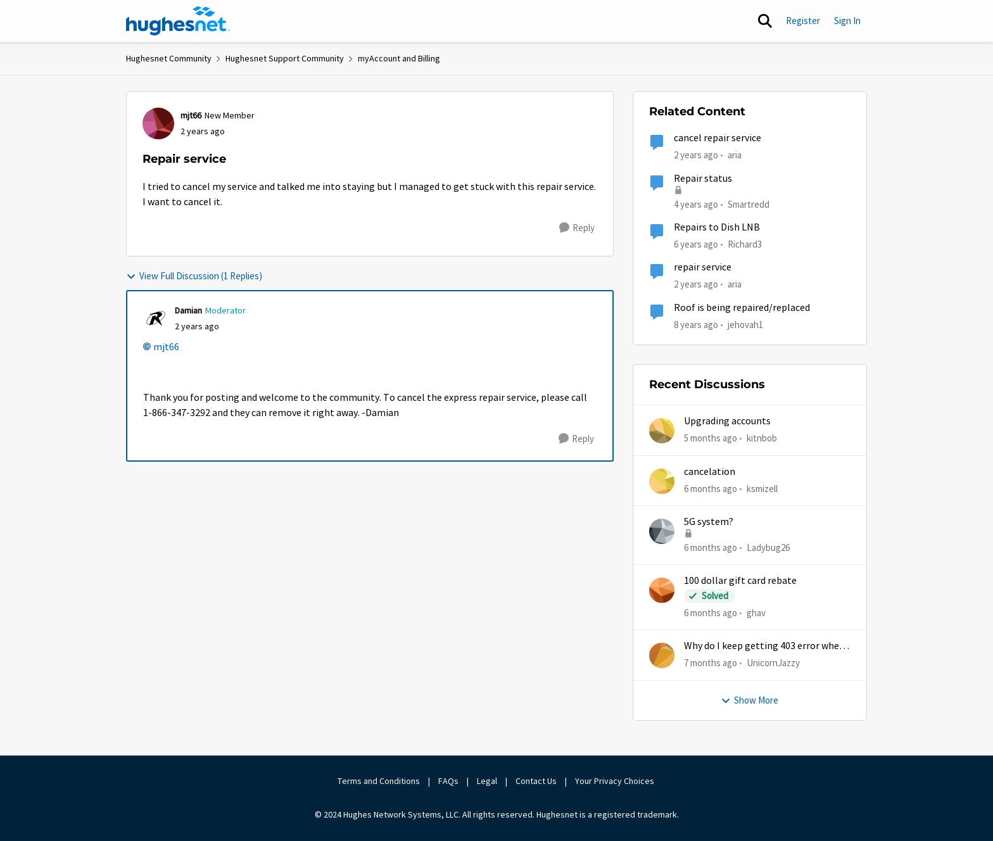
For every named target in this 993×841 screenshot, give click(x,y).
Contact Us (536, 781)
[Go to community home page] (178, 20)
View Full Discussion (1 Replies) (194, 276)
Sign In (847, 21)
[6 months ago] (710, 488)
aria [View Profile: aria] (735, 155)
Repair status (703, 178)
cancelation (709, 471)
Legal (487, 781)
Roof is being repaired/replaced (742, 307)
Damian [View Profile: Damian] (188, 310)
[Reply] (577, 228)
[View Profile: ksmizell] (661, 481)
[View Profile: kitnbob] (661, 430)
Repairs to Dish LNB (717, 227)
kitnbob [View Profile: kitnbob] (762, 438)
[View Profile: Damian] (155, 318)
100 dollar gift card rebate (740, 580)
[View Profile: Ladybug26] (661, 531)
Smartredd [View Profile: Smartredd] (748, 204)
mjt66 (166, 347)
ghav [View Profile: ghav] (756, 613)
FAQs (448, 781)
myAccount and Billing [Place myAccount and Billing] (399, 58)
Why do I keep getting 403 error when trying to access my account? (764, 646)
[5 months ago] (710, 438)
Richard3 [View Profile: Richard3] (745, 244)
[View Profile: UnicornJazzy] (661, 655)
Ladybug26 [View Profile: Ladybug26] (768, 547)
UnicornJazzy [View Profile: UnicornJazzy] (773, 663)
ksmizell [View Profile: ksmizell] (762, 488)
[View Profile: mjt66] (158, 123)
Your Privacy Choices (615, 781)
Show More (749, 700)
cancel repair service (717, 138)
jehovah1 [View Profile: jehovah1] (745, 324)
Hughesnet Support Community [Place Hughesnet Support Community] (284, 58)
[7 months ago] (710, 663)
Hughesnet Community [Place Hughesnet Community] (169, 58)
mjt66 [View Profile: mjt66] (190, 115)
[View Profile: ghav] (661, 590)
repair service (702, 267)
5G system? (708, 521)
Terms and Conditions (379, 781)
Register (803, 21)
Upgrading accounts (727, 421)
